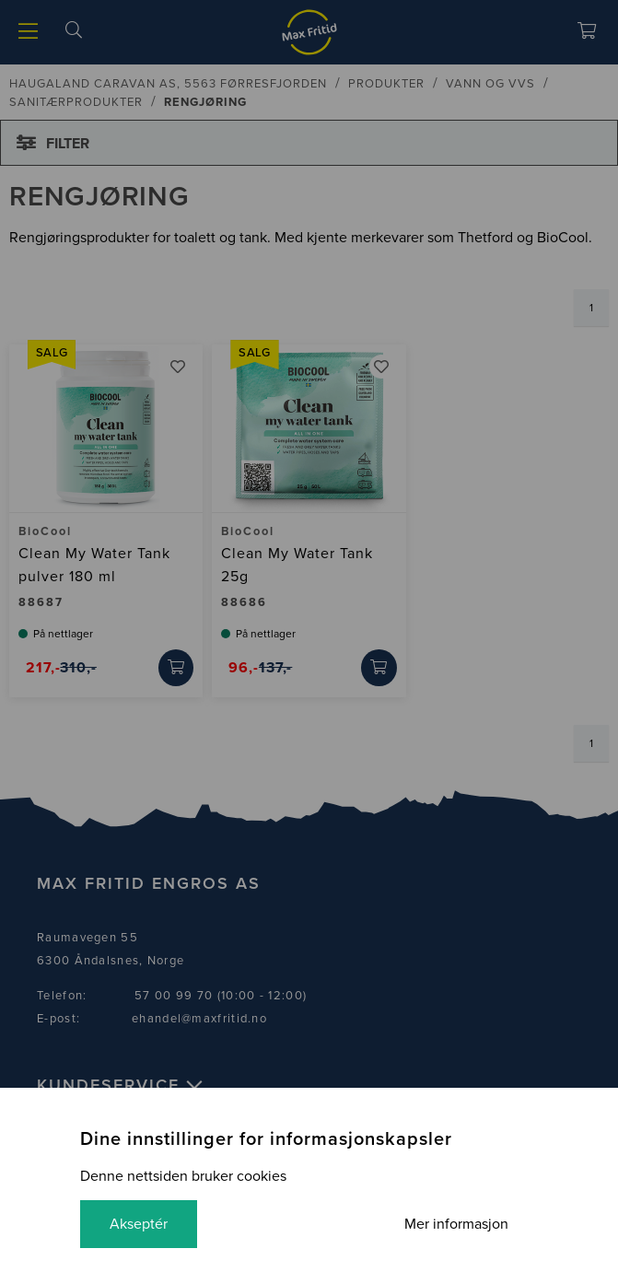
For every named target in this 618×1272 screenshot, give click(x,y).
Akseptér (139, 1224)
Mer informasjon (456, 1224)
